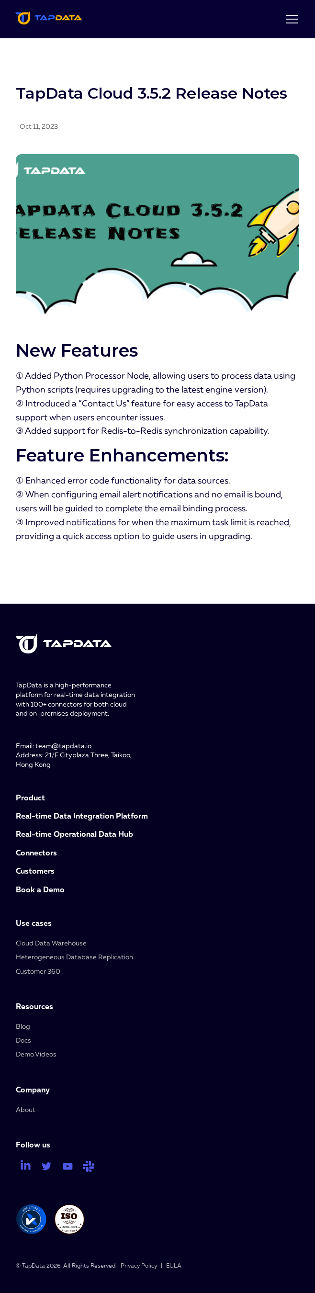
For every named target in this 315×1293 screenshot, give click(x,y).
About (25, 1109)
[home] (48, 19)
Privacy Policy (139, 1265)
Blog (23, 1026)
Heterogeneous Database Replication (74, 957)
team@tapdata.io (63, 746)
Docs (23, 1040)
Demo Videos (36, 1054)
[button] (290, 19)
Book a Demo (40, 889)
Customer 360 (38, 971)
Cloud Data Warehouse (51, 943)
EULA (173, 1265)
